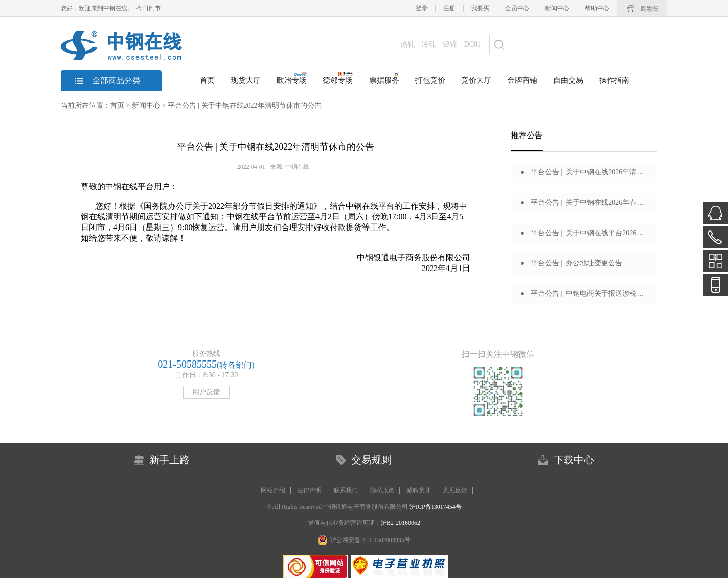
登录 (422, 8)
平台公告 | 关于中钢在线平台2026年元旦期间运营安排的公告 (589, 233)
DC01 (472, 44)
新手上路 (169, 459)
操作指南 (614, 80)
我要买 (480, 8)
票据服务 (384, 78)
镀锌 (450, 44)
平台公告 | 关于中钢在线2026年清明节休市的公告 (589, 172)
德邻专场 (338, 78)
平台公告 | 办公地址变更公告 (576, 263)
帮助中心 (597, 8)
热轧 (407, 44)
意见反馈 (455, 490)
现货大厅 (246, 80)
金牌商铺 (522, 80)
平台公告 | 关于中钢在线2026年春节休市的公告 (589, 202)
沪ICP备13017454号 (435, 506)
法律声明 (309, 490)
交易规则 (371, 459)
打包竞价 (430, 80)
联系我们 (346, 490)
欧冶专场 (292, 78)
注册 (449, 8)
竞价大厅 (476, 80)
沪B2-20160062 (400, 522)
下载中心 (574, 459)
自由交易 (568, 80)
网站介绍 (273, 490)
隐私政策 (382, 490)
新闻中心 (557, 8)
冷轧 (429, 44)
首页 (207, 80)
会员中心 (517, 8)
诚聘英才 (418, 490)
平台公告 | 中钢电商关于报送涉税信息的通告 (589, 293)
